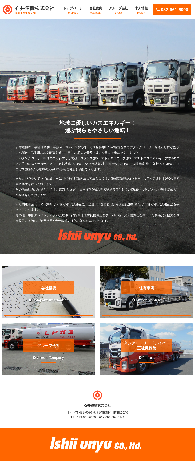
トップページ (73, 10)
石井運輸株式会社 (34, 9)
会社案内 (95, 10)
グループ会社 (118, 10)
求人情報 (141, 10)
